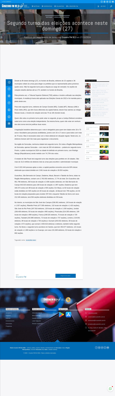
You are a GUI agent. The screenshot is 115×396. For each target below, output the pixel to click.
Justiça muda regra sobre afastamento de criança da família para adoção (100, 137)
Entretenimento (10, 357)
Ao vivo (101, 6)
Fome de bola (90, 175)
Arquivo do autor (66, 312)
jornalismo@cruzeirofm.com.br (96, 360)
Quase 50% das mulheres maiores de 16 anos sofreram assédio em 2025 (100, 143)
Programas (9, 362)
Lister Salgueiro (36, 357)
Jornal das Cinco (91, 169)
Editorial (8, 354)
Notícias (36, 6)
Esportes (8, 352)
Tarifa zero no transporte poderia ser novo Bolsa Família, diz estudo (100, 150)
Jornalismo (58, 35)
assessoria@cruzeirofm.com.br (96, 356)
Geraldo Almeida (37, 354)
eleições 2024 (31, 276)
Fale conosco (6, 1)
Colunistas (60, 6)
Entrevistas (48, 6)
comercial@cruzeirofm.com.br (96, 353)
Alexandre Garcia (37, 349)
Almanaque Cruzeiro (92, 163)
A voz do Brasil (90, 181)
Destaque (49, 35)
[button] (110, 389)
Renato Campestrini (37, 360)
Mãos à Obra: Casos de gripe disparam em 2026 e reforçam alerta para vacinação (100, 129)
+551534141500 (92, 349)
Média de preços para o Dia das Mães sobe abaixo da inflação (100, 122)
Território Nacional (92, 187)
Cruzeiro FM (21, 313)
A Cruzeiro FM (73, 6)
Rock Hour (89, 193)
